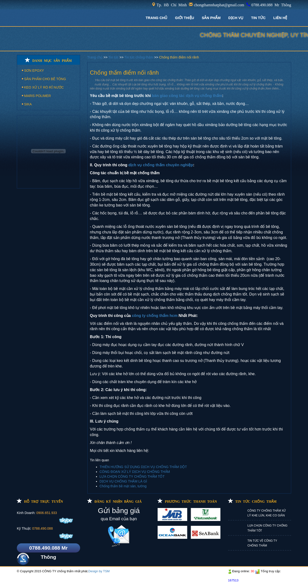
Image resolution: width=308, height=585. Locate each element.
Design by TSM (99, 571)
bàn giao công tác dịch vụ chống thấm (187, 96)
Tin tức (114, 57)
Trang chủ (95, 57)
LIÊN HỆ (280, 18)
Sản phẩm (211, 18)
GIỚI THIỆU (184, 18)
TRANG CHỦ (156, 18)
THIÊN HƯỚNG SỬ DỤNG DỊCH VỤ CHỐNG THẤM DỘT (143, 467)
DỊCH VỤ (236, 18)
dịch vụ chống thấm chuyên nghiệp (160, 165)
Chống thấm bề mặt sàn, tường (123, 486)
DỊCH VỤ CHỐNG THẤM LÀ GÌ (123, 481)
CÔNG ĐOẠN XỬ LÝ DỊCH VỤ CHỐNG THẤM (135, 472)
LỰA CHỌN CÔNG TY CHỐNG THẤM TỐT (132, 476)
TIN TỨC (258, 18)
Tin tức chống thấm (139, 57)
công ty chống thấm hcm (155, 316)
